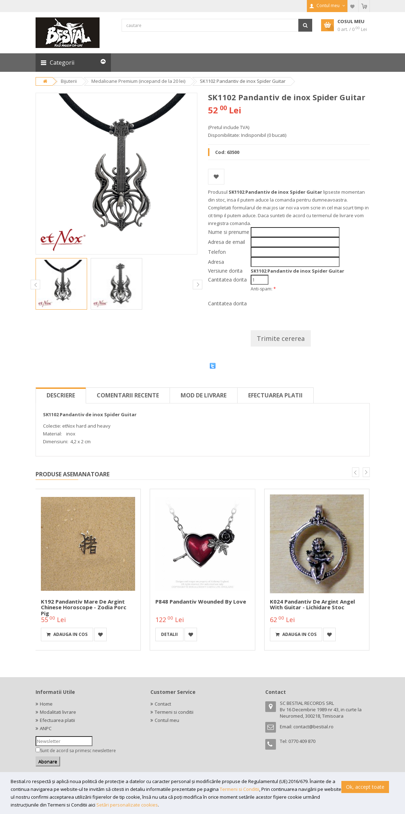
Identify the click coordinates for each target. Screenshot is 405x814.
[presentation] (305, 308)
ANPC (46, 728)
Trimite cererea (281, 338)
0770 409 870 (301, 741)
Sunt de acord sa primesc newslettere (78, 751)
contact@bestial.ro (313, 726)
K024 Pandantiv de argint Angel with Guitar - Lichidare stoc (312, 604)
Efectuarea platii (275, 395)
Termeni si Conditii (239, 789)
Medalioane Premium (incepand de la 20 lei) (138, 81)
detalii (169, 634)
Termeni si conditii (174, 712)
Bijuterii (69, 81)
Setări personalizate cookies (127, 805)
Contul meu (167, 720)
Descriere (61, 395)
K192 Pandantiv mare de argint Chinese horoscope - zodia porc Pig (83, 607)
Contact (163, 704)
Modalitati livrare (58, 712)
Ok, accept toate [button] (365, 786)
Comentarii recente (128, 395)
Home (46, 704)
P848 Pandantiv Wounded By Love (200, 601)
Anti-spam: (263, 289)
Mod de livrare (204, 395)
